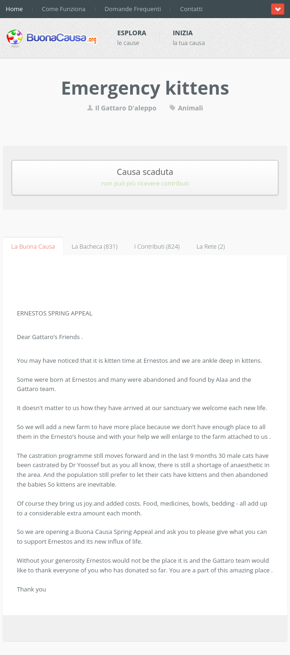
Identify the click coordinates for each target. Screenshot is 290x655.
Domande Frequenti (133, 9)
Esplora (131, 32)
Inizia (183, 32)
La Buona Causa (33, 246)
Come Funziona (64, 9)
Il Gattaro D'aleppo (122, 107)
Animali (186, 107)
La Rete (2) (211, 246)
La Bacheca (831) (95, 246)
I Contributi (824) (157, 246)
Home (14, 9)
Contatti (191, 9)
